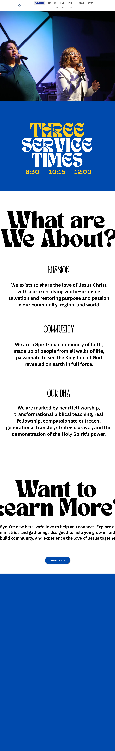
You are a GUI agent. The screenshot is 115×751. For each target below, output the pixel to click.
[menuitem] (39, 3)
